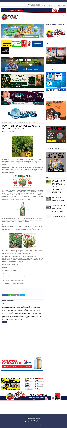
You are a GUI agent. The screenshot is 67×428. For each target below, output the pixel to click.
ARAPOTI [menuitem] (9, 18)
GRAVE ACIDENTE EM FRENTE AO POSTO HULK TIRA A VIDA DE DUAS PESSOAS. (58, 192)
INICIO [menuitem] (3, 18)
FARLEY (43, 425)
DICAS (9, 122)
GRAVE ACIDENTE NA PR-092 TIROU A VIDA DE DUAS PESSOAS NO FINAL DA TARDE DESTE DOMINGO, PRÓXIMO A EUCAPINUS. (58, 208)
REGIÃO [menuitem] (16, 18)
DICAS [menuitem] (47, 18)
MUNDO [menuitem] (27, 18)
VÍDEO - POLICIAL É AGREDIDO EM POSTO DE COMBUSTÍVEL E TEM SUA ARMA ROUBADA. (58, 200)
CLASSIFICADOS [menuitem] (40, 18)
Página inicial (4, 122)
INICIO (2, 0)
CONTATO (23, 0)
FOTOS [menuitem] (32, 18)
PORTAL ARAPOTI (33, 425)
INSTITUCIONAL (8, 0)
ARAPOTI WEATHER (33, 408)
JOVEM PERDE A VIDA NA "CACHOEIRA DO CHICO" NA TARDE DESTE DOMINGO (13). (58, 217)
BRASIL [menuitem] (22, 18)
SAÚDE (8, 286)
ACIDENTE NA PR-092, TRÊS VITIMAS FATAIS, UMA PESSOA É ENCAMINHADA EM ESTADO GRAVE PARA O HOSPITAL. (58, 183)
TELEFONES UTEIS (16, 0)
